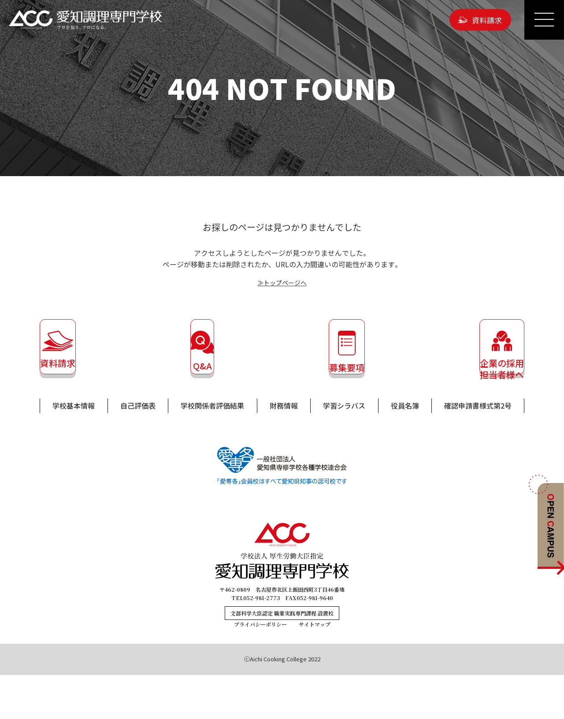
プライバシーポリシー (260, 668)
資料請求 (487, 19)
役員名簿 (405, 449)
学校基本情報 (73, 449)
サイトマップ (314, 668)
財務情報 (284, 449)
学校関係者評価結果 (212, 449)
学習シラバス (344, 449)
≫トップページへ (282, 282)
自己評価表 (138, 449)
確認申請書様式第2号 (478, 449)
